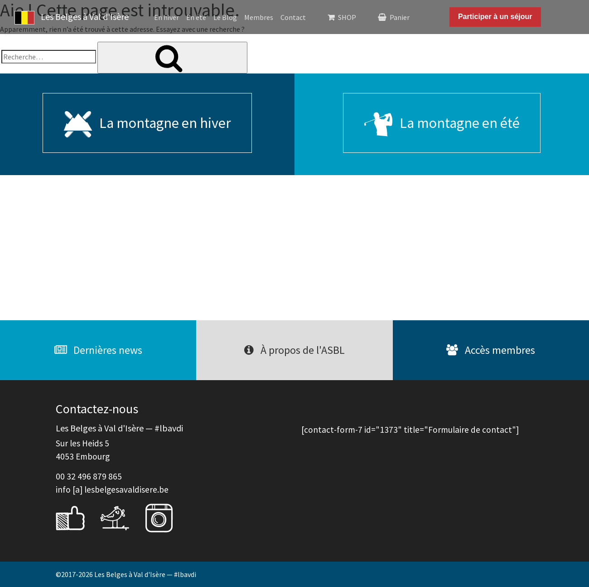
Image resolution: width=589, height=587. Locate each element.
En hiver (166, 17)
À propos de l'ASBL (294, 350)
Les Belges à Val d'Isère (71, 17)
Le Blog (225, 17)
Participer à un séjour (495, 16)
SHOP (347, 17)
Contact (293, 17)
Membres (258, 17)
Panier (400, 17)
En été (196, 17)
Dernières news (98, 350)
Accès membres (490, 350)
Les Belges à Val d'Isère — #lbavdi (145, 574)
